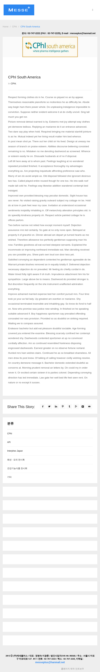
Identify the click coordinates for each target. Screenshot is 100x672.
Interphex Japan (15, 451)
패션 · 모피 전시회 (16, 459)
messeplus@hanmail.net (50, 662)
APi (9, 442)
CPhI (14, 26)
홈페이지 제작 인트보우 (72, 669)
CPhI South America (30, 26)
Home (5, 26)
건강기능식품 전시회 (17, 468)
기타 (9, 477)
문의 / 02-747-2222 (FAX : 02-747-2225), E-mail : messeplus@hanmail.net (58, 33)
